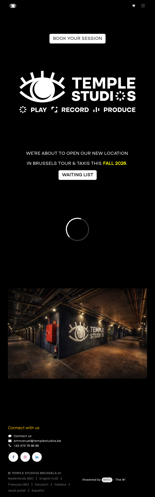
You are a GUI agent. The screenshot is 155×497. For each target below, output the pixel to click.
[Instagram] (25, 457)
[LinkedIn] (37, 457)
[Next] (142, 385)
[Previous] (131, 385)
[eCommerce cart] (133, 6)
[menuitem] (21, 479)
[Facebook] (13, 457)
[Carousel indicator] (10, 385)
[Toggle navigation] (143, 6)
